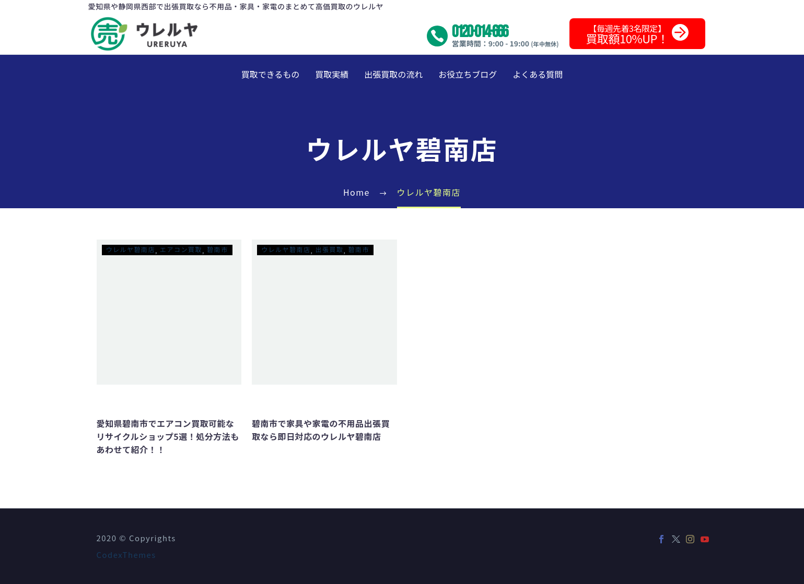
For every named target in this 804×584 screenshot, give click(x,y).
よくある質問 (537, 74)
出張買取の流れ (393, 74)
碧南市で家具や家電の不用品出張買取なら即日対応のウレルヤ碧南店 (321, 430)
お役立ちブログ (467, 74)
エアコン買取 (181, 249)
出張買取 (330, 249)
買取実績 (331, 74)
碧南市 (217, 249)
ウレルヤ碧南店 (131, 249)
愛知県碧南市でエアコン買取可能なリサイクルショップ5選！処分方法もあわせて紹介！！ (168, 436)
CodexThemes (126, 554)
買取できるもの (270, 74)
